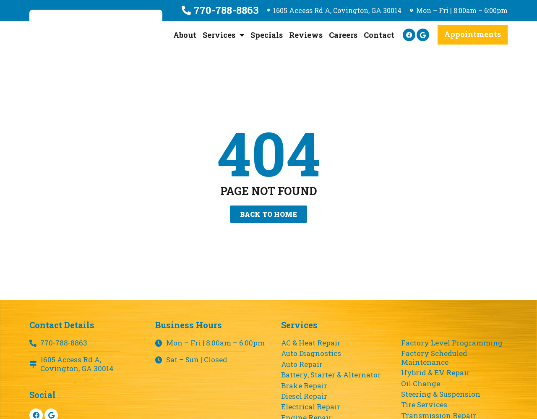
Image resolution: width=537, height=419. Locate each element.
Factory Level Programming (452, 343)
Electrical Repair (310, 407)
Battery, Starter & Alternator (331, 375)
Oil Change (420, 383)
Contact (379, 35)
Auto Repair (302, 364)
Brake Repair (304, 386)
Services (223, 35)
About (184, 35)
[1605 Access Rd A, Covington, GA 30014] (263, 10)
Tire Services (424, 405)
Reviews (306, 35)
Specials (266, 35)
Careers (343, 35)
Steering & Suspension (440, 394)
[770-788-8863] (179, 10)
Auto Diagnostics (311, 353)
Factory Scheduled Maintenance (434, 357)
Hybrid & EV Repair (435, 373)
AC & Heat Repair (311, 343)
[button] (473, 35)
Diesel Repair (304, 396)
